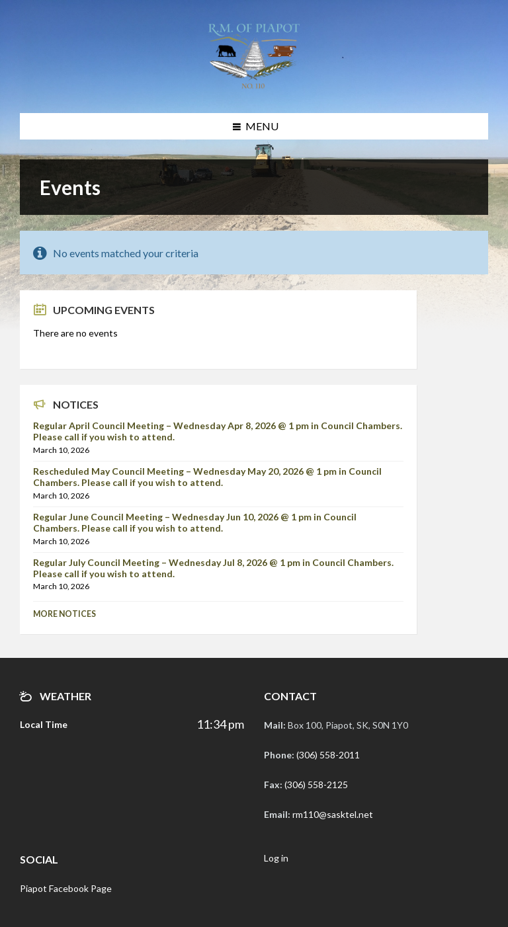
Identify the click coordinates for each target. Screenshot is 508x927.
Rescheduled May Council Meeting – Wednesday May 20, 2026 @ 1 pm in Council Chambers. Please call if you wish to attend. (207, 476)
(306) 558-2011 (328, 754)
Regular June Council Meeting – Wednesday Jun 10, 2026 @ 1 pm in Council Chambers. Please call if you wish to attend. (195, 522)
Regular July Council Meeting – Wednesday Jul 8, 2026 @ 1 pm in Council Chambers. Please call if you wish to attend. (213, 568)
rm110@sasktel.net (332, 814)
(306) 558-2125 (316, 784)
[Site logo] (254, 87)
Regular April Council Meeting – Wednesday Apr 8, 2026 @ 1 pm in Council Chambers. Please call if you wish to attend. (217, 431)
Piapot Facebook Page (66, 888)
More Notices (64, 614)
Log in (276, 858)
